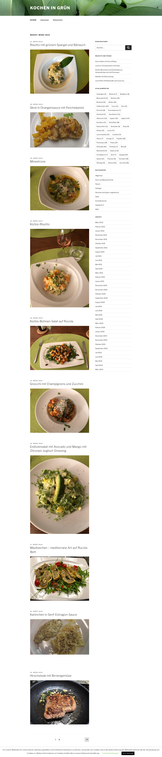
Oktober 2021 (100, 243)
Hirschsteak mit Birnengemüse (50, 675)
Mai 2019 (98, 361)
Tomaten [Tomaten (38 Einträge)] (123, 159)
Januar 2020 (100, 332)
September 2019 (101, 348)
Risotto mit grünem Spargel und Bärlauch (58, 45)
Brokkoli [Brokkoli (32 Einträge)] (101, 102)
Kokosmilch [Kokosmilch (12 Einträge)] (102, 126)
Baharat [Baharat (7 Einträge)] (113, 94)
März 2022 (99, 222)
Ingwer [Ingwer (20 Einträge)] (114, 118)
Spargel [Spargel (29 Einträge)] (123, 155)
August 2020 (100, 302)
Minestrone (37, 161)
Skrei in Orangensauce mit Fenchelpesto (57, 107)
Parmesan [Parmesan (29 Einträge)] (102, 143)
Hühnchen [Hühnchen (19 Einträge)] (102, 118)
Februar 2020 (100, 327)
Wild (97, 209)
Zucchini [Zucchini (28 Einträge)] (124, 163)
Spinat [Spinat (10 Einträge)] (100, 159)
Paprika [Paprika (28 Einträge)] (121, 138)
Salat (97, 197)
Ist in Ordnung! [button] (128, 753)
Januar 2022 (99, 231)
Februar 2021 (100, 277)
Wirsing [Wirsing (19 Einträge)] (101, 163)
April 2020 (99, 319)
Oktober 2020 (100, 294)
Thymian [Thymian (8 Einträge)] (111, 159)
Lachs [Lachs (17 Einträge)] (111, 130)
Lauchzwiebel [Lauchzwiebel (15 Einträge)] (103, 134)
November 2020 (101, 290)
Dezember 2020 (101, 285)
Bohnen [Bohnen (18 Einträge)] (115, 98)
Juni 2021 (98, 260)
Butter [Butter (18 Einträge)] (112, 102)
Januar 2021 (99, 281)
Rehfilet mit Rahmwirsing (104, 76)
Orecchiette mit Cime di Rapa (106, 61)
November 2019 (101, 340)
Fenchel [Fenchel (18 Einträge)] (101, 110)
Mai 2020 (98, 315)
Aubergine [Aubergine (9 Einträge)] (101, 94)
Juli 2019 (98, 353)
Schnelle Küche (101, 201)
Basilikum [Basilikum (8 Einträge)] (124, 94)
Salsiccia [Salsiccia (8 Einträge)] (114, 151)
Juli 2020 (98, 306)
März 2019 (99, 369)
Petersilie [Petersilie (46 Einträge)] (101, 147)
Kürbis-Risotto (40, 224)
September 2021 (101, 248)
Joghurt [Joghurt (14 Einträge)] (125, 118)
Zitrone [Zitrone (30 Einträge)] (112, 163)
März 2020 (99, 323)
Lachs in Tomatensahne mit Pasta (107, 66)
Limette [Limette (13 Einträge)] (116, 134)
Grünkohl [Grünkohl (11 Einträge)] (101, 114)
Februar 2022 (100, 227)
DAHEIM (33, 20)
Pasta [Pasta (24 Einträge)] (114, 143)
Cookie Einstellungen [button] (110, 753)
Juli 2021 (98, 256)
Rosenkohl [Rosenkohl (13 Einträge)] (102, 151)
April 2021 (99, 269)
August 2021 (100, 252)
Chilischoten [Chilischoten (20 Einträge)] (103, 106)
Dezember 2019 (101, 336)
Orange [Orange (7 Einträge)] (110, 138)
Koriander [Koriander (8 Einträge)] (115, 126)
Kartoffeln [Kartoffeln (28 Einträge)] (114, 122)
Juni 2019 (98, 357)
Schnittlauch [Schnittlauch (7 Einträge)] (102, 155)
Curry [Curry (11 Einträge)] (115, 106)
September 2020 (101, 298)
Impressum (44, 20)
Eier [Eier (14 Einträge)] (124, 106)
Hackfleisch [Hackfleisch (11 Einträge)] (114, 114)
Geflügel (98, 188)
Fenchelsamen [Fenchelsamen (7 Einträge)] (114, 110)
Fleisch (97, 184)
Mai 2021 (98, 264)
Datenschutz (58, 20)
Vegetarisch (99, 205)
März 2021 (99, 273)
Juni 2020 (98, 311)
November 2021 (101, 239)
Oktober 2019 (100, 344)
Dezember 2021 (101, 235)
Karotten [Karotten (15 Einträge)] (101, 122)
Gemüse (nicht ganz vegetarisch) (107, 192)
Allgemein (98, 176)
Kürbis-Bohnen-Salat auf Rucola (51, 321)
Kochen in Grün (50, 7)
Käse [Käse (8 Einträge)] (126, 126)
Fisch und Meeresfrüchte (104, 180)
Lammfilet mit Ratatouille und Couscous (109, 81)
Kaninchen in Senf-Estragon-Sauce (53, 614)
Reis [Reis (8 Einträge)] (123, 147)
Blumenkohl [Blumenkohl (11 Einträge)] (102, 98)
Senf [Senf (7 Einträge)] (113, 155)
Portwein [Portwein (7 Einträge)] (113, 147)
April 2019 (99, 365)
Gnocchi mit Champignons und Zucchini (56, 384)
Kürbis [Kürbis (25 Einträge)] (100, 130)
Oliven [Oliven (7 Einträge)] (100, 138)
